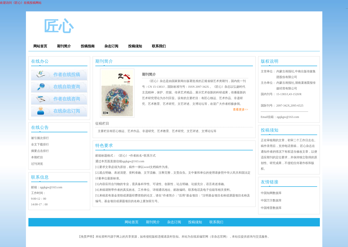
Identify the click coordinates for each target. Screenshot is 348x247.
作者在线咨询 (66, 98)
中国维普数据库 (271, 208)
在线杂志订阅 (66, 111)
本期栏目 (37, 157)
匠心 (58, 26)
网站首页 (40, 46)
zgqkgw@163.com (51, 187)
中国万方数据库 (271, 200)
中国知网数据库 (271, 193)
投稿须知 (135, 46)
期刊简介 (64, 46)
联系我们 (159, 46)
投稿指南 (88, 46)
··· (347, 8)
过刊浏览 (37, 163)
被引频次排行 (40, 138)
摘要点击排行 (40, 151)
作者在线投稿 (66, 74)
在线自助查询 (66, 86)
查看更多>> (240, 109)
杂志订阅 (111, 46)
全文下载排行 (40, 144)
